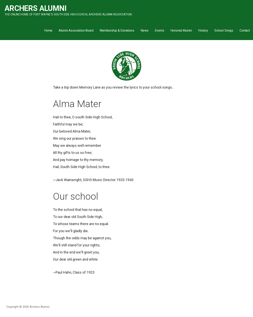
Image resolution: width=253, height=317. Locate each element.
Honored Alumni (181, 30)
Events (159, 30)
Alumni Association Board (76, 30)
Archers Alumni (36, 8)
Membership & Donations (117, 30)
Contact (245, 30)
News (144, 30)
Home (48, 30)
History (203, 30)
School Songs (223, 30)
